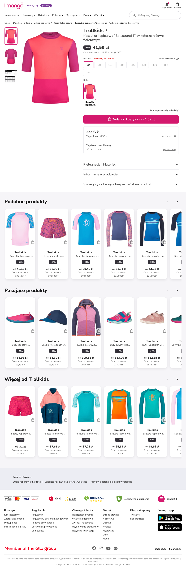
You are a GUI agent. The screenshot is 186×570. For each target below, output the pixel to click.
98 (99, 65)
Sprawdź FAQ (169, 149)
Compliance (38, 530)
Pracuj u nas (10, 522)
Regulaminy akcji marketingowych (50, 518)
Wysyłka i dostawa (82, 518)
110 (121, 65)
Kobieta (107, 526)
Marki (106, 538)
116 (133, 65)
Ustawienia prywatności (44, 526)
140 (155, 65)
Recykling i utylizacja (83, 530)
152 (166, 65)
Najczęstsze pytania (82, 514)
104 (110, 65)
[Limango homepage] (14, 5)
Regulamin (37, 514)
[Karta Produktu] (20, 244)
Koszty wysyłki (169, 136)
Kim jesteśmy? (12, 514)
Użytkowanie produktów (85, 526)
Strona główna (111, 514)
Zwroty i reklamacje (82, 522)
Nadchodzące (137, 518)
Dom (105, 534)
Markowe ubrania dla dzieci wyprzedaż (111, 481)
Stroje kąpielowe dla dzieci (27, 481)
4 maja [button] (90, 131)
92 (88, 65)
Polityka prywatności (43, 522)
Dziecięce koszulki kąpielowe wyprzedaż (66, 481)
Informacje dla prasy (15, 526)
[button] (177, 5)
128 (144, 65)
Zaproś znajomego (14, 518)
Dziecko (107, 522)
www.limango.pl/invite (118, 564)
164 (88, 72)
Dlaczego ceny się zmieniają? (164, 110)
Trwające (135, 514)
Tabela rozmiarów (168, 58)
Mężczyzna (108, 530)
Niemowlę (108, 518)
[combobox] (155, 15)
